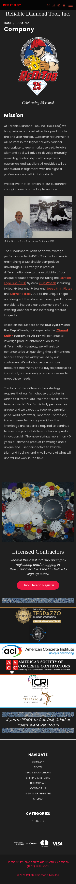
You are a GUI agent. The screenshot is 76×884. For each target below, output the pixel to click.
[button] (38, 585)
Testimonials (38, 783)
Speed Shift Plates (59, 289)
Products (38, 821)
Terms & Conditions (38, 772)
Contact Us (38, 788)
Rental (38, 767)
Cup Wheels (47, 283)
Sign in (30, 793)
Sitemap (38, 798)
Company (38, 762)
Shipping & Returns (38, 777)
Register (45, 793)
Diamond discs (20, 294)
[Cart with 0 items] (64, 5)
